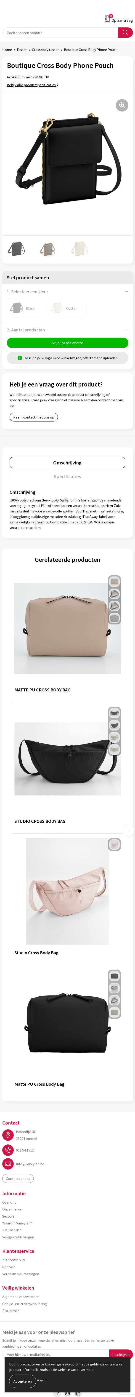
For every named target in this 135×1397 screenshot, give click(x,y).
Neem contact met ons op (33, 417)
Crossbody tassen (45, 49)
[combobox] (60, 32)
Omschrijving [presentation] (67, 462)
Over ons (9, 1202)
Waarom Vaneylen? (17, 1223)
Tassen (21, 49)
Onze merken (12, 1209)
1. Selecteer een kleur (27, 291)
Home (7, 49)
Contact (8, 1267)
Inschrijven (121, 1354)
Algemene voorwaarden (20, 1296)
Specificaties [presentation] (67, 476)
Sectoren (9, 1216)
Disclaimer (10, 1310)
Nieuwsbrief (11, 1230)
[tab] (67, 462)
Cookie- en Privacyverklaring (24, 1303)
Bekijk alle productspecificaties (33, 85)
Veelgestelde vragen (18, 1237)
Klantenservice (14, 1260)
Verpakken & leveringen (20, 1274)
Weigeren (42, 1380)
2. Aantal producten (26, 330)
